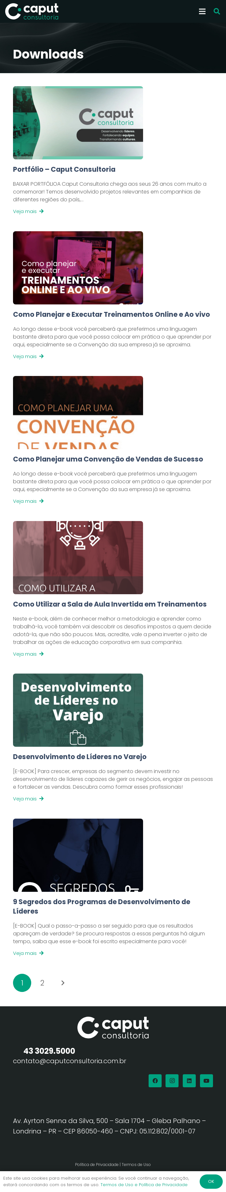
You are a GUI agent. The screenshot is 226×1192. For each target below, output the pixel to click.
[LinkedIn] (189, 1080)
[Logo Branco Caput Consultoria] (31, 11)
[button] (217, 11)
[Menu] (202, 11)
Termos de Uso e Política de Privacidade (144, 1185)
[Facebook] (155, 1080)
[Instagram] (172, 1080)
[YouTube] (206, 1080)
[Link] (113, 190)
